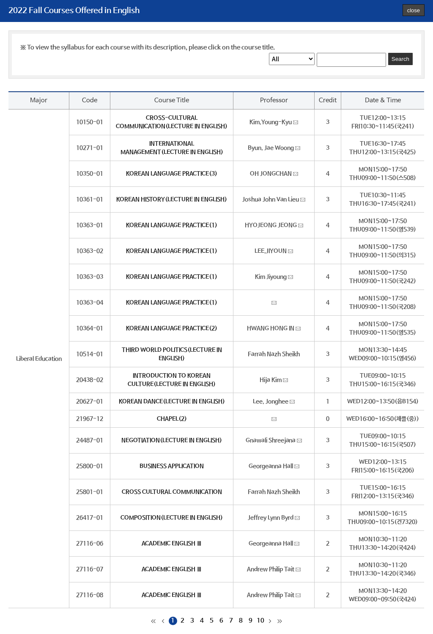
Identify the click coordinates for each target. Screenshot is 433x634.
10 (260, 620)
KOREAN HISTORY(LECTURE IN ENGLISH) (171, 199)
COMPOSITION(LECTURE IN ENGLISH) (172, 517)
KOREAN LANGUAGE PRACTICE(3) (171, 173)
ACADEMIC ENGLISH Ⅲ (172, 543)
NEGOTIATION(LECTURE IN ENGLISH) (171, 440)
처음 (153, 621)
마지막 (280, 621)
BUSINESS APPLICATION (172, 466)
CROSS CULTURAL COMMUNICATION (172, 492)
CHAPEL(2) (172, 418)
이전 (163, 621)
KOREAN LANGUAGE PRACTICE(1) (171, 225)
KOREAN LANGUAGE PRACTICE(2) (171, 328)
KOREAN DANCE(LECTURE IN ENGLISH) (172, 401)
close (413, 10)
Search (400, 59)
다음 (270, 621)
